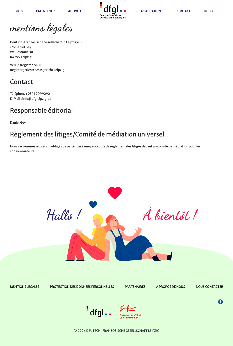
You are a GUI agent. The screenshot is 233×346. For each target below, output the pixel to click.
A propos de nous (170, 287)
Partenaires (135, 287)
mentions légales (24, 287)
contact (183, 11)
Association (151, 11)
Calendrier (45, 11)
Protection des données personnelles (82, 287)
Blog (19, 11)
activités (75, 11)
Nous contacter (209, 287)
